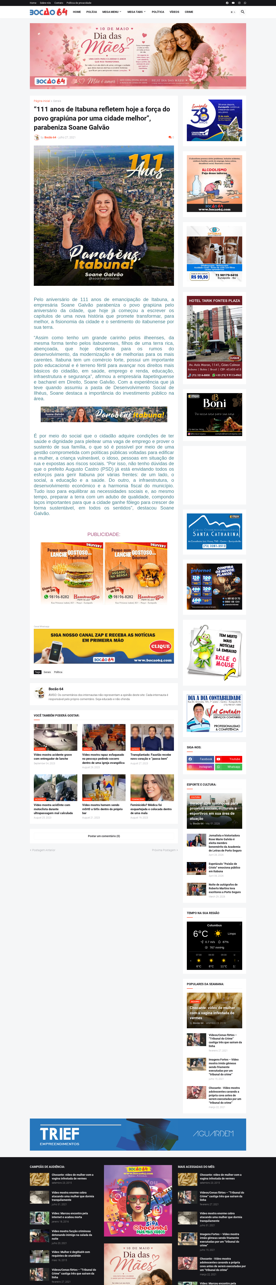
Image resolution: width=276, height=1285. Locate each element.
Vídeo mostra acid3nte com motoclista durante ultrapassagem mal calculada (53, 809)
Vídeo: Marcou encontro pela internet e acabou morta (70, 1215)
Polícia (91, 11)
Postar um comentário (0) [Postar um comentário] (104, 836)
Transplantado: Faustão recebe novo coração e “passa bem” (150, 756)
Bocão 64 (56, 689)
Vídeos (174, 11)
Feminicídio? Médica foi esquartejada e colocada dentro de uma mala (151, 809)
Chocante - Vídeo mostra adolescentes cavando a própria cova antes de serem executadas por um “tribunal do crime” (225, 1095)
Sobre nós (45, 3)
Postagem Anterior (43, 850)
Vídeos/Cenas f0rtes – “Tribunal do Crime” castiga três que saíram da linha (225, 1040)
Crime (189, 11)
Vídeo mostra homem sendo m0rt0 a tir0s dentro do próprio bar (102, 809)
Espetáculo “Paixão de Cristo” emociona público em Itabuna (224, 867)
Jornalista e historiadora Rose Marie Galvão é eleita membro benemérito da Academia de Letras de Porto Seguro (225, 843)
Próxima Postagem (164, 850)
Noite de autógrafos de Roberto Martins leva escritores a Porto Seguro (225, 888)
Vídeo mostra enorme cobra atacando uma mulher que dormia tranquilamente (73, 1196)
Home (33, 3)
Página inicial (42, 101)
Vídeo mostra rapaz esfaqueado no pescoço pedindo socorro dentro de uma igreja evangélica (103, 759)
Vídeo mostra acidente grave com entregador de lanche (53, 756)
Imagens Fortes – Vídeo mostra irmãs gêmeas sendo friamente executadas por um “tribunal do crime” (224, 1067)
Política (158, 11)
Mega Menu (110, 11)
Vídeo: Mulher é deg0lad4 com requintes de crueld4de (71, 1253)
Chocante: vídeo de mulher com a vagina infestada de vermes (73, 1176)
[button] (233, 12)
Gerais (57, 101)
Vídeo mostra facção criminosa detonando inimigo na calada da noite (72, 1235)
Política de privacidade (79, 3)
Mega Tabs (135, 11)
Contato (58, 3)
